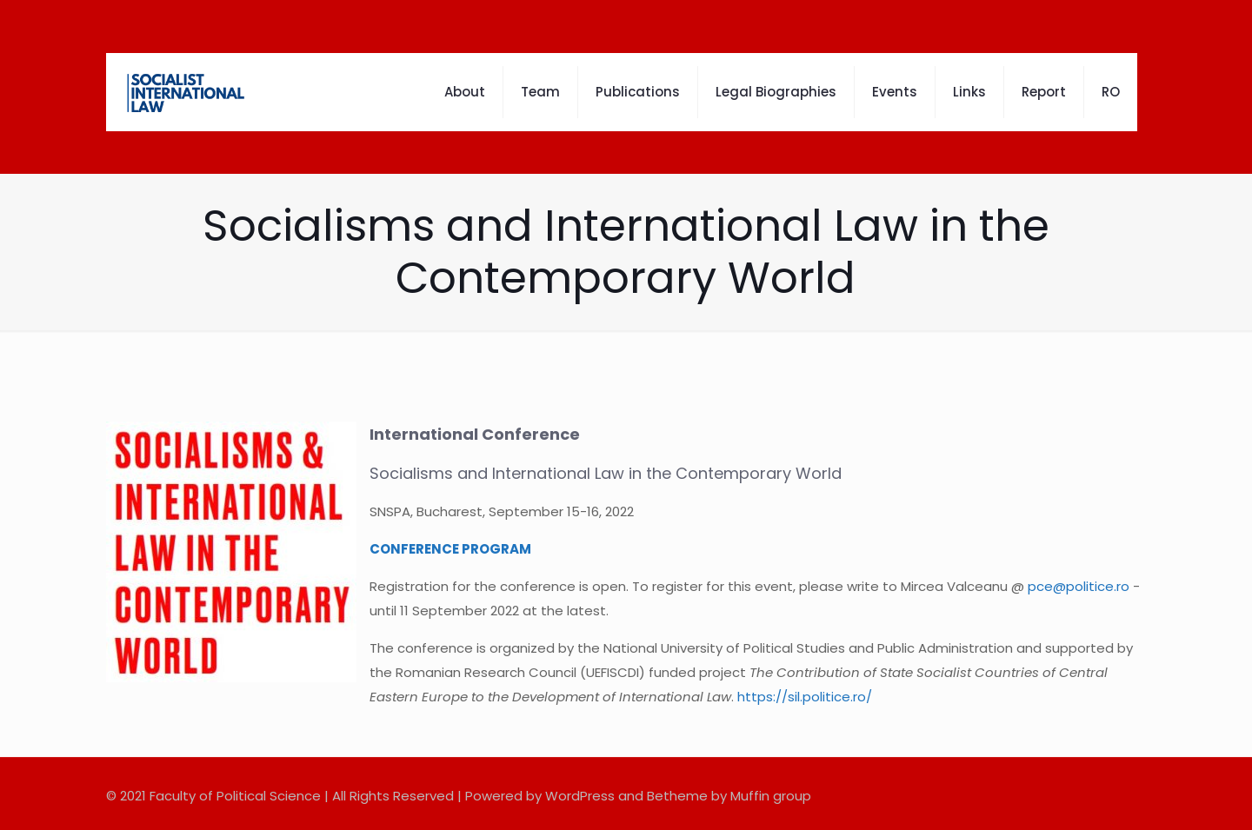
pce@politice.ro (1078, 586)
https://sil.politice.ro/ (804, 696)
